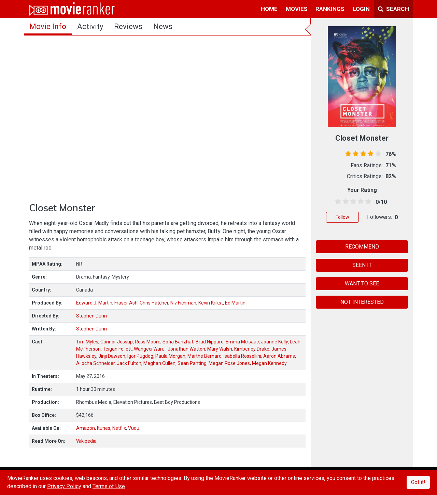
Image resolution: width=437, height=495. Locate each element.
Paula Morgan (170, 356)
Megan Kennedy (269, 363)
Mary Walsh (219, 349)
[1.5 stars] (344, 202)
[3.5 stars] (359, 202)
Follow (342, 217)
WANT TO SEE (362, 283)
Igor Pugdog (140, 356)
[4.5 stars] (367, 202)
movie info (47, 26)
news (162, 26)
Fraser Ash (126, 303)
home (269, 8)
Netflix (119, 428)
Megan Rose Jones (229, 363)
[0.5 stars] (336, 202)
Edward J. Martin (94, 303)
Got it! (418, 482)
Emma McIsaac (242, 341)
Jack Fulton (129, 363)
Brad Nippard (210, 341)
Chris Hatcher (154, 303)
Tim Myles (87, 341)
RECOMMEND (362, 246)
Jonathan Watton (186, 349)
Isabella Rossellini (242, 356)
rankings (329, 8)
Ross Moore (147, 341)
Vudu (133, 428)
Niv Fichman (183, 303)
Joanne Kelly (274, 341)
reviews (128, 26)
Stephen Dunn (91, 316)
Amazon (85, 428)
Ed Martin (235, 303)
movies (297, 8)
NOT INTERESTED (362, 302)
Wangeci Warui (150, 349)
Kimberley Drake (251, 349)
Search (393, 8)
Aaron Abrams (279, 356)
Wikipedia (86, 441)
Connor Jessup (116, 341)
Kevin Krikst (210, 303)
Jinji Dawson (111, 356)
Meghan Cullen (159, 363)
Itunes (103, 428)
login (361, 8)
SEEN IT (362, 265)
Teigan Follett (117, 349)
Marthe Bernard (204, 356)
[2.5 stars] (351, 202)
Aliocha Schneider (95, 363)
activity (90, 26)
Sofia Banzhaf (178, 341)
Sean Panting (192, 363)
